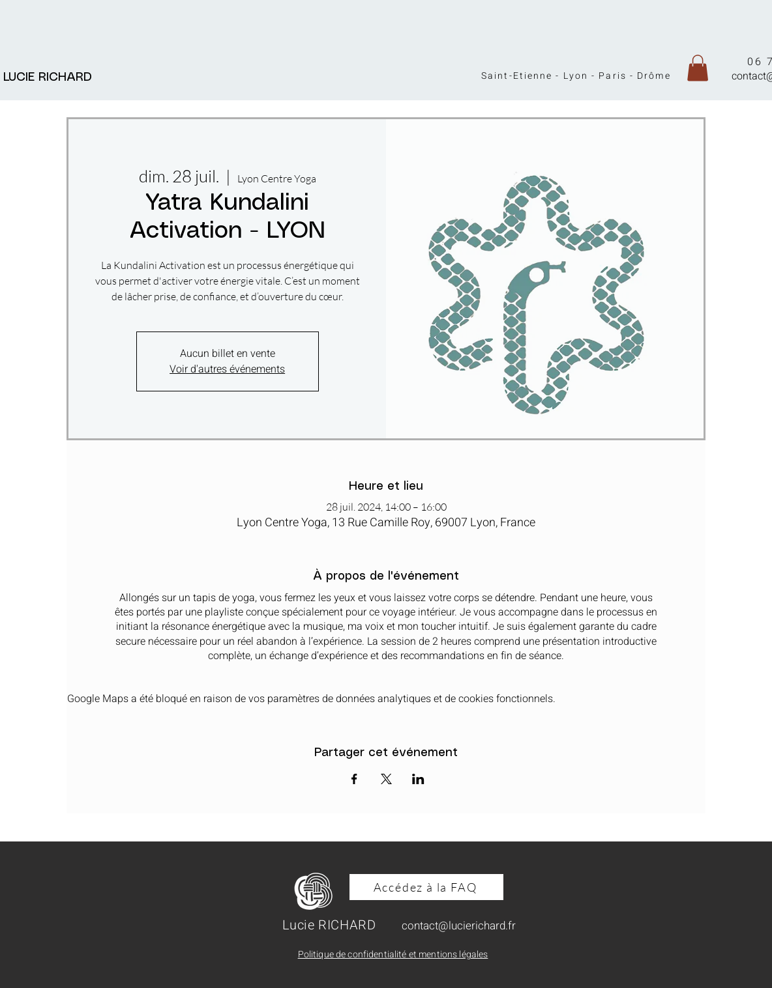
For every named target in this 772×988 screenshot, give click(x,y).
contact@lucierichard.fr (459, 926)
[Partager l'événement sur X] (386, 779)
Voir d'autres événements (227, 369)
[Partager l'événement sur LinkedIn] (418, 779)
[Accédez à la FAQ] (426, 887)
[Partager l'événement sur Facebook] (354, 779)
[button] (698, 68)
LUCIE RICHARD (51, 77)
